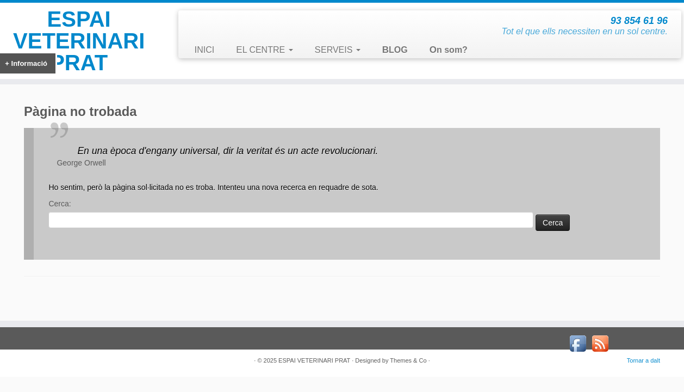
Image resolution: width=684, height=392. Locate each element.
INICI (205, 50)
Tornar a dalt (643, 360)
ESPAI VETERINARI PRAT (79, 41)
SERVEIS (337, 50)
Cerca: (59, 203)
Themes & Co (408, 360)
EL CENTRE (264, 50)
